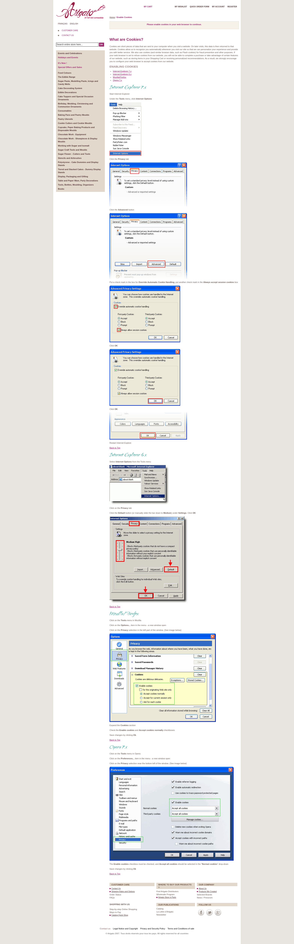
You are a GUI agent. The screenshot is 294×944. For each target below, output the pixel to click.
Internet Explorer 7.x (122, 71)
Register (232, 7)
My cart (148, 7)
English (74, 24)
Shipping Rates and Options (123, 891)
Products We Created (208, 891)
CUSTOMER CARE (70, 30)
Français (63, 24)
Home (112, 17)
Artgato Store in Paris (167, 897)
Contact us (105, 928)
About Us (202, 888)
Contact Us (116, 888)
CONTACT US (68, 35)
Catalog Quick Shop (119, 915)
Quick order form (199, 7)
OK (101, 44)
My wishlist (181, 7)
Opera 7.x (117, 80)
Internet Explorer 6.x (122, 74)
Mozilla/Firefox (119, 77)
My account (218, 7)
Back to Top (115, 448)
